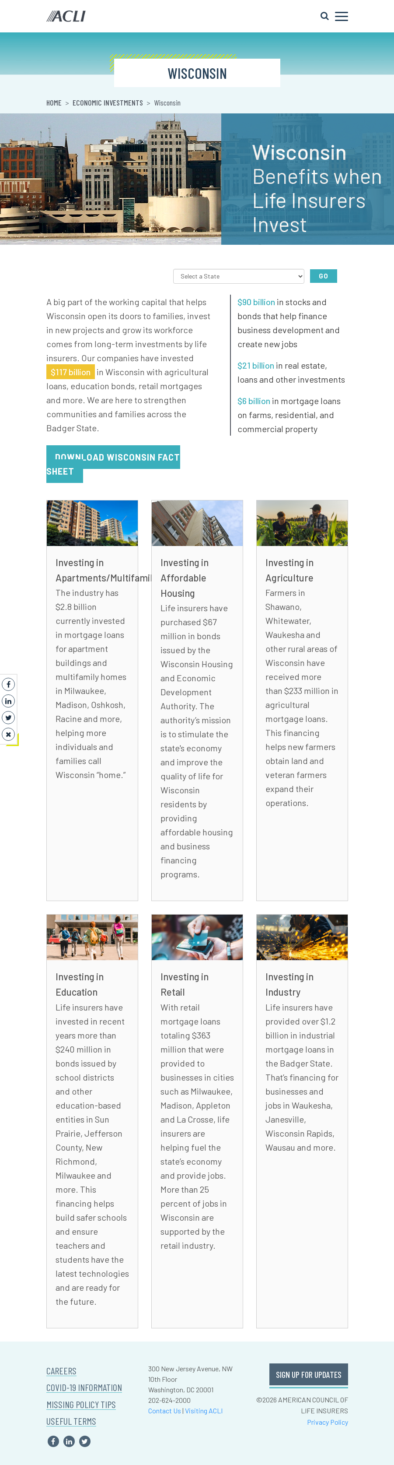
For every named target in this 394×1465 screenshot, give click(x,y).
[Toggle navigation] (334, 16)
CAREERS (61, 1370)
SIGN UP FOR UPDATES (309, 1374)
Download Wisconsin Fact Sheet (113, 464)
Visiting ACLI (204, 1410)
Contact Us (164, 1410)
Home (54, 102)
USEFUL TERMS (71, 1421)
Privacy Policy (327, 1422)
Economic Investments (108, 102)
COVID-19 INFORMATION (84, 1387)
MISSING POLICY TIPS (81, 1404)
